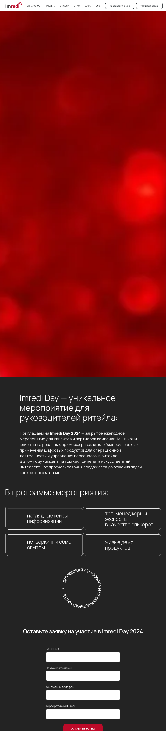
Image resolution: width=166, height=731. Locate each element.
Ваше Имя (52, 649)
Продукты (50, 6)
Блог (98, 6)
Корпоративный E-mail (61, 706)
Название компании (59, 668)
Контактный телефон (60, 687)
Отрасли (64, 6)
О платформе (33, 6)
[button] (119, 6)
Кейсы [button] (87, 6)
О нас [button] (77, 6)
